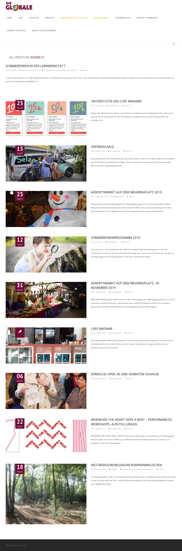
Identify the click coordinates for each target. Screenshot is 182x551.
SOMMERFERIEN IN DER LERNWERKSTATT (36, 66)
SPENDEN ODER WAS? (16, 33)
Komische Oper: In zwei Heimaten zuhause (125, 374)
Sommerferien (72, 70)
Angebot (24, 70)
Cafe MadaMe (102, 328)
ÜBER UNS (49, 20)
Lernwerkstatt (61, 70)
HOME (9, 20)
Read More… (11, 86)
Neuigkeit (137, 469)
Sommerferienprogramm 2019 (115, 237)
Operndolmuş (102, 146)
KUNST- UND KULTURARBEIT (44, 33)
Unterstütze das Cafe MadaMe (116, 101)
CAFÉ (20, 20)
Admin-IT (37, 57)
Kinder (52, 70)
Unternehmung (147, 469)
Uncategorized (33, 70)
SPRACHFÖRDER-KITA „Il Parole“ (74, 20)
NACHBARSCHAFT (123, 20)
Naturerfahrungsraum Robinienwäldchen (126, 465)
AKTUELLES (34, 20)
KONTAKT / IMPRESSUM (147, 20)
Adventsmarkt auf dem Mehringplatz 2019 (126, 192)
